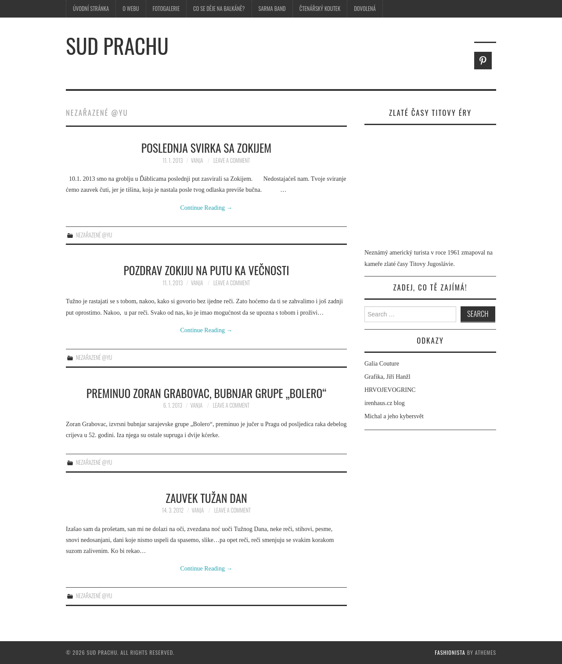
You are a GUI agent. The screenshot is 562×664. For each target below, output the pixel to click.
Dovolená (364, 8)
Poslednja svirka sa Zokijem (206, 147)
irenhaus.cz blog (384, 403)
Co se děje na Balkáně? (219, 8)
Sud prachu (117, 45)
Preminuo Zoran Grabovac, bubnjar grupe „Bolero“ (206, 392)
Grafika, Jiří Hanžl (387, 376)
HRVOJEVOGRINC (389, 390)
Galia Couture (381, 363)
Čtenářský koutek (320, 8)
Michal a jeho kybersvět (394, 416)
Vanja (197, 160)
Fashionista (450, 652)
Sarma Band (272, 8)
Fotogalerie (166, 8)
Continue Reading (206, 208)
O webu (130, 8)
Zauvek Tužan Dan (206, 497)
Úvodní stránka (91, 8)
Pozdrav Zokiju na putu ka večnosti (206, 270)
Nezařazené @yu (94, 235)
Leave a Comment (231, 160)
